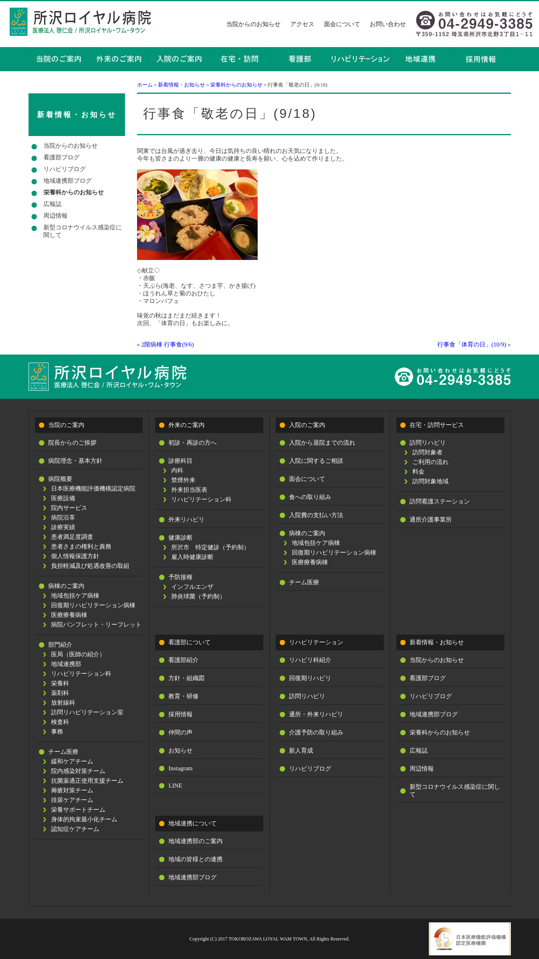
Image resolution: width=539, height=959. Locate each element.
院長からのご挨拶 (72, 442)
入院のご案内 (307, 425)
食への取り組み (310, 497)
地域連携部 (66, 664)
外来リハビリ (186, 519)
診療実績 (63, 527)
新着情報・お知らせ (181, 85)
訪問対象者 (427, 452)
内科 (177, 470)
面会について (342, 24)
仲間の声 (180, 732)
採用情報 (180, 714)
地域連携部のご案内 (195, 841)
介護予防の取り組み (316, 732)
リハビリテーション (316, 642)
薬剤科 (60, 693)
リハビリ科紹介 (310, 660)
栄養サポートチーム (78, 809)
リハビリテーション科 (81, 673)
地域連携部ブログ (67, 180)
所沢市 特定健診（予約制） (210, 547)
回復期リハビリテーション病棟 (93, 605)
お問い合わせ (388, 24)
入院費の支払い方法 (316, 515)
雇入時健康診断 (192, 557)
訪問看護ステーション (440, 501)
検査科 (60, 722)
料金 (418, 471)
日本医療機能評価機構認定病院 (93, 488)
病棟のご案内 (66, 586)
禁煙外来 (183, 480)
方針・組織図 (186, 678)
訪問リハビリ (428, 442)
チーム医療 (63, 752)
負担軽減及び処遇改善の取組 (90, 566)
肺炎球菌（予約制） (198, 596)
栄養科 (60, 683)
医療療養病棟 (69, 615)
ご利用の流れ (430, 462)
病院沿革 (63, 517)
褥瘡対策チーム (72, 790)
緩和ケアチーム (72, 761)
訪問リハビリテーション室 (87, 712)
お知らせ (180, 750)
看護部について (189, 642)
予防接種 (180, 577)
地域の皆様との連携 (195, 859)
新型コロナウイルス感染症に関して (82, 231)
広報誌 (52, 204)
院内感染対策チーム (78, 771)
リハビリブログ (64, 169)
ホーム (145, 85)
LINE (175, 785)
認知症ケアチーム (75, 829)
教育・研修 (183, 696)
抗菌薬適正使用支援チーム (87, 781)
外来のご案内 (186, 425)
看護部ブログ (61, 157)
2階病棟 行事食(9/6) (167, 344)
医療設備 (63, 498)
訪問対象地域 (430, 481)
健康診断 (180, 537)
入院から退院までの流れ (322, 442)
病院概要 (60, 479)
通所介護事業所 (431, 519)
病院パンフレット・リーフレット (96, 624)
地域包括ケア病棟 (75, 595)
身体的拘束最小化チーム (84, 819)
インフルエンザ (192, 587)
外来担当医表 (189, 490)
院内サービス (69, 508)
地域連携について (192, 823)
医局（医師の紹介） (78, 654)
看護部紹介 (183, 660)
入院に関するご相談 (316, 461)
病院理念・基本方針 (75, 461)
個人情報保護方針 (75, 556)
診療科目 (180, 461)
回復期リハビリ (310, 678)
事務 (57, 731)
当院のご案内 (66, 425)
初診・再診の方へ (192, 442)
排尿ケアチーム (72, 800)
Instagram (180, 768)
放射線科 (63, 702)
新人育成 (301, 750)
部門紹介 (60, 644)
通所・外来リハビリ (316, 714)
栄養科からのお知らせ (236, 85)
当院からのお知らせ (253, 24)
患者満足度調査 (72, 537)
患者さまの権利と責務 (81, 546)
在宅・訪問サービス (437, 425)
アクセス (302, 24)
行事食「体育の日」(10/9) (471, 344)
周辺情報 (55, 215)
